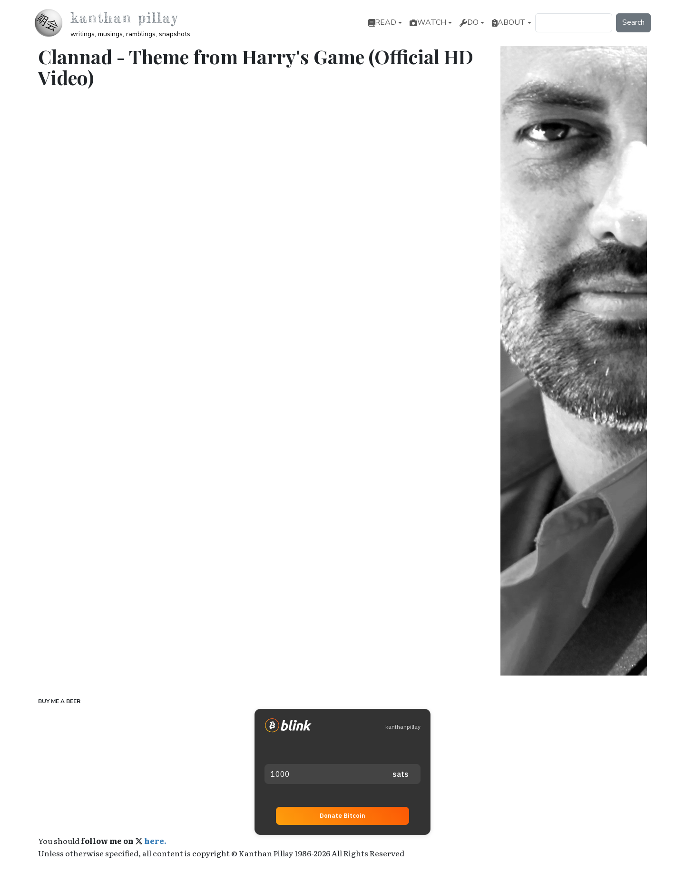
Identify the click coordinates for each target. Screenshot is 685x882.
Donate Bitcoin (342, 815)
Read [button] (382, 22)
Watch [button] (428, 22)
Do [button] (469, 22)
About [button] (509, 22)
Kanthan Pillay (124, 17)
